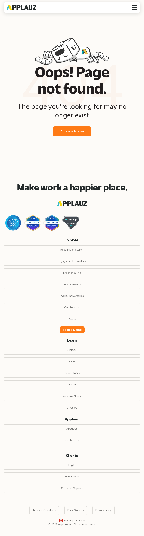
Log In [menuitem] (72, 465)
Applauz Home (72, 131)
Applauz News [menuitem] (72, 396)
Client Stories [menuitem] (72, 373)
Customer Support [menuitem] (72, 488)
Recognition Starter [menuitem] (72, 249)
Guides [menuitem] (72, 361)
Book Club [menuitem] (72, 384)
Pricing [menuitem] (72, 319)
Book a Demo (72, 330)
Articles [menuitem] (72, 350)
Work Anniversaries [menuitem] (72, 296)
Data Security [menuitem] (76, 510)
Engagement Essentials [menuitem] (72, 261)
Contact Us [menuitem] (72, 440)
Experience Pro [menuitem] (72, 272)
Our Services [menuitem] (72, 307)
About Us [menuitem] (72, 428)
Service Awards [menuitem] (72, 284)
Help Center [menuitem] (72, 476)
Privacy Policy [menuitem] (103, 510)
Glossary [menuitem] (72, 408)
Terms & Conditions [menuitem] (44, 510)
